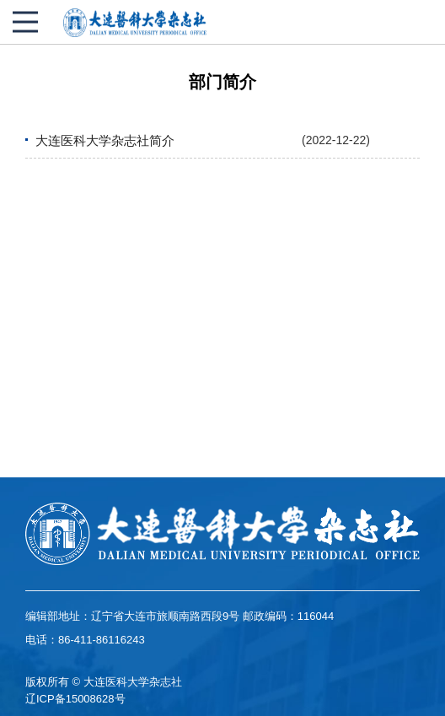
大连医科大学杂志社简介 (104, 140)
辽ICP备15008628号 (75, 698)
